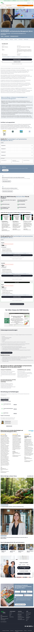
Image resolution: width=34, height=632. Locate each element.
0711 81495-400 (3, 621)
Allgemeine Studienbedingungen (19, 630)
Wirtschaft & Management (20, 614)
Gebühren (6, 39)
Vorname (22, 590)
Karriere (15, 39)
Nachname (28, 590)
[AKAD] (2, 3)
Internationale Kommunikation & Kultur (21, 619)
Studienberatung (28, 612)
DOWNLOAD (15, 404)
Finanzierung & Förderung (28, 617)
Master (11, 614)
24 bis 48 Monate (7, 36)
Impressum (17, 631)
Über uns (27, 615)
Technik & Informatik (21, 612)
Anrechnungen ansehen (6, 181)
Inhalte (2, 39)
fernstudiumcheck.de (4, 472)
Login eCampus (28, 614)
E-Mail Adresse (17, 593)
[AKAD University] (3, 612)
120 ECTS (2, 36)
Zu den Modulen (5, 170)
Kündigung (25, 630)
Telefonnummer (26, 593)
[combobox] (25, 595)
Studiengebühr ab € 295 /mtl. (14, 36)
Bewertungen (26, 39)
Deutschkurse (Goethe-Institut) (6, 352)
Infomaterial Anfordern (25, 5)
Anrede (16, 590)
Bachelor (11, 612)
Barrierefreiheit (30, 630)
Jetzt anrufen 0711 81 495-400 (23, 568)
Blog (26, 620)
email (24, 573)
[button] (17, 145)
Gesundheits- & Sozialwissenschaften (21, 617)
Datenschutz (11, 630)
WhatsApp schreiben (23, 571)
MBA (10, 615)
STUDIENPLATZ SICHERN (8, 5)
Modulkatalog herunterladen (7, 191)
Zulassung (11, 39)
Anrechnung (20, 39)
